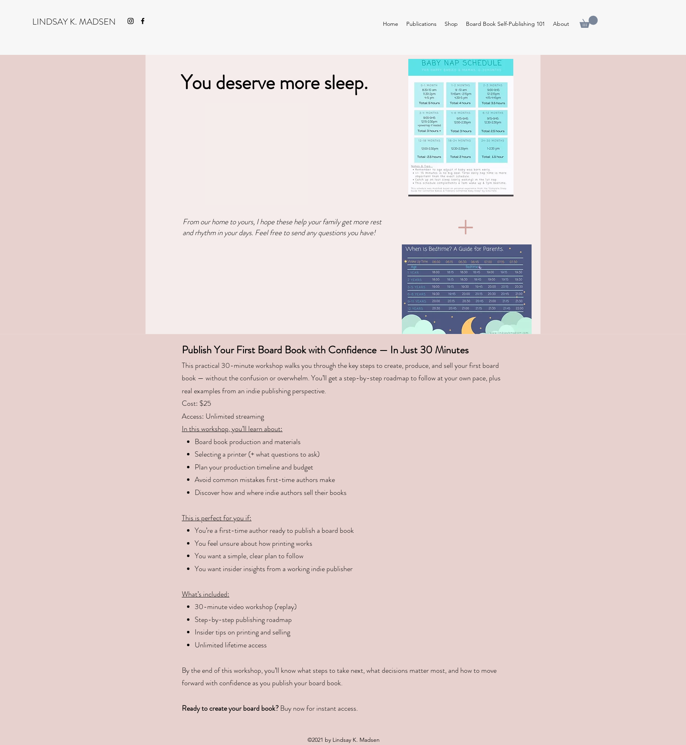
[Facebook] (143, 21)
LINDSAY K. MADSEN (74, 21)
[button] (589, 22)
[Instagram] (131, 21)
